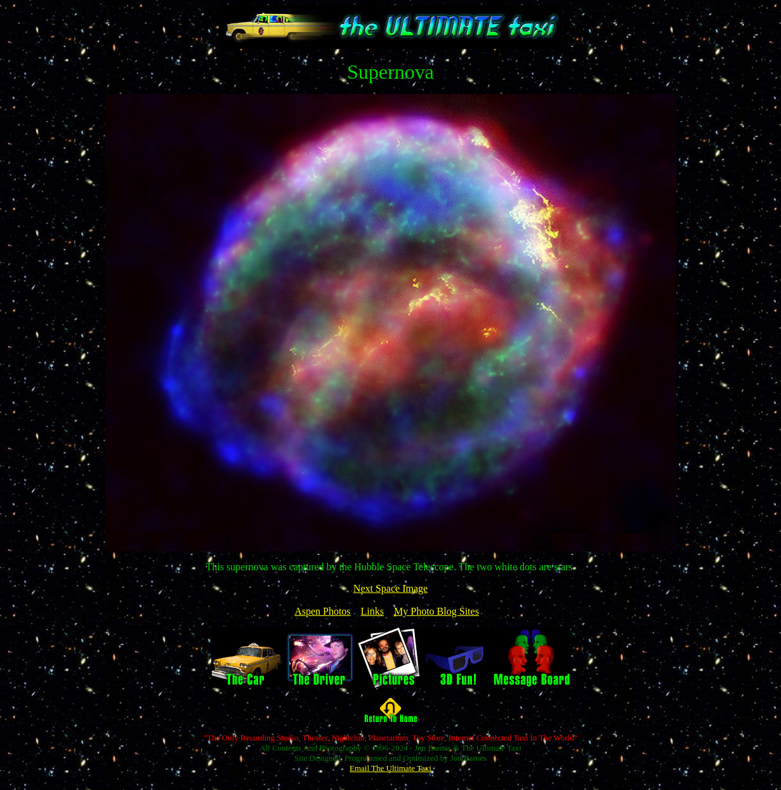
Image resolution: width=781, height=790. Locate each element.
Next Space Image (390, 588)
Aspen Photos (322, 611)
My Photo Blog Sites (436, 611)
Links (372, 611)
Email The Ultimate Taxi (390, 768)
